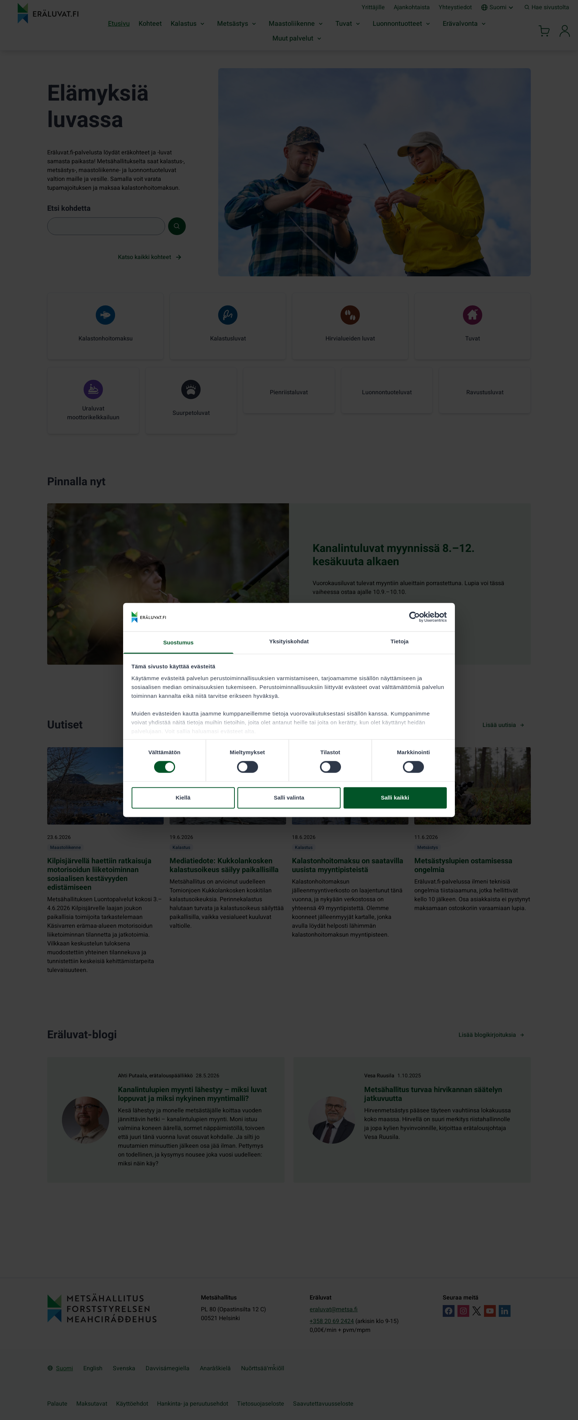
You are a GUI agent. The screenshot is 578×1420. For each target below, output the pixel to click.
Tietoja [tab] (400, 641)
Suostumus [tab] (178, 642)
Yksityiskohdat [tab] (289, 641)
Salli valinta (289, 797)
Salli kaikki (395, 797)
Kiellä (182, 797)
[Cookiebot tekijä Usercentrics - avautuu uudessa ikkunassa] (414, 617)
